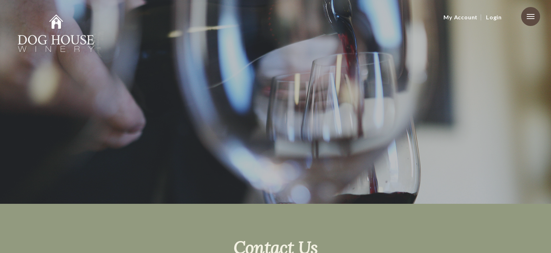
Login (494, 17)
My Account (460, 17)
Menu (530, 16)
